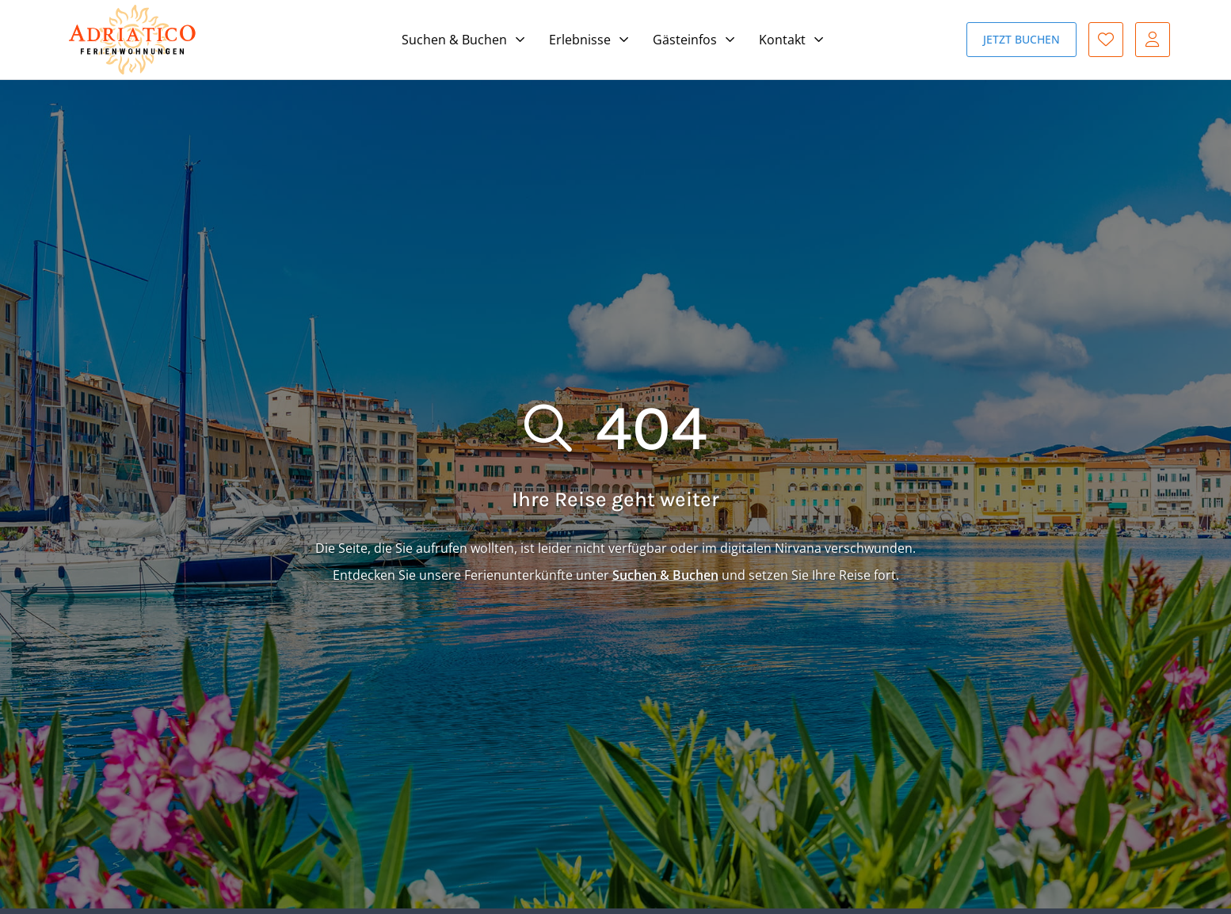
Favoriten (1105, 39)
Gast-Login (1152, 39)
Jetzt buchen (1021, 39)
